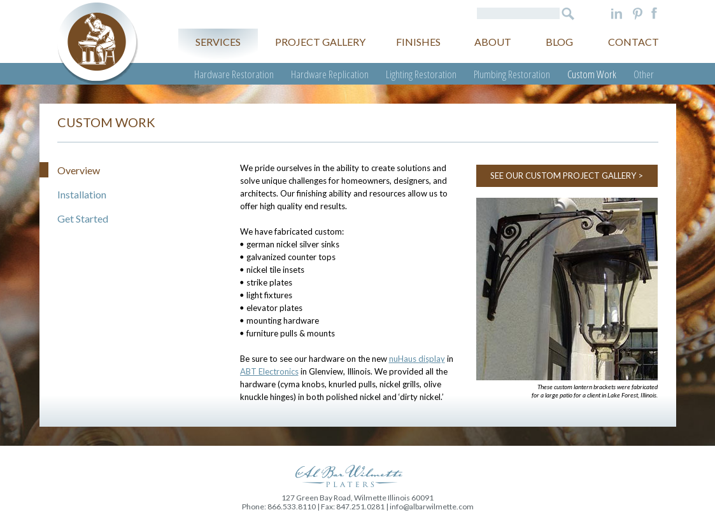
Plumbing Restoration (512, 74)
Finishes (418, 42)
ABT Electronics (269, 371)
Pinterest (637, 13)
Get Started (82, 218)
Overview (78, 170)
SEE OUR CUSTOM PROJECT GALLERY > (566, 175)
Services (218, 42)
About (492, 42)
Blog (559, 42)
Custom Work (591, 74)
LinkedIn (616, 13)
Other (644, 74)
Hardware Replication (330, 74)
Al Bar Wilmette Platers (97, 44)
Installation (81, 194)
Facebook (654, 13)
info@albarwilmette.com (432, 506)
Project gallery (320, 42)
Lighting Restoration (421, 74)
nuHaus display (417, 359)
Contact (633, 42)
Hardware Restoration (234, 74)
